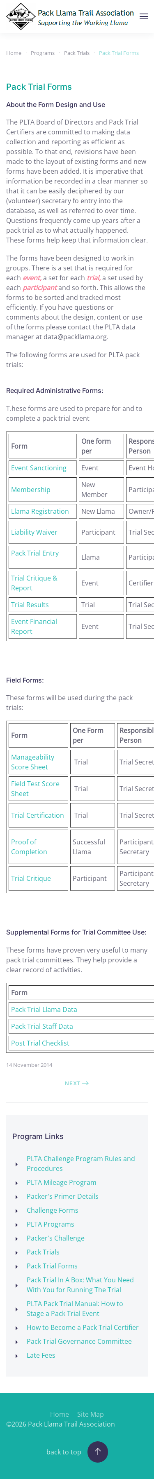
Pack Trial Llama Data (44, 1009)
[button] (144, 16)
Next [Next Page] (77, 1083)
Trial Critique (31, 878)
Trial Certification (37, 815)
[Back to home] (72, 16)
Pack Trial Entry (35, 553)
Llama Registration (40, 511)
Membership (31, 489)
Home (59, 1414)
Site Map (90, 1414)
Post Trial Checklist (40, 1043)
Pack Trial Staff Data (42, 1026)
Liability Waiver (34, 532)
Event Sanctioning (39, 467)
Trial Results (30, 604)
